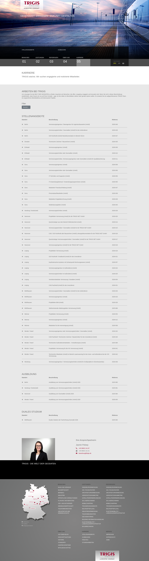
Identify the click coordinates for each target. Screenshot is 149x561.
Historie (61, 540)
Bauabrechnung (87, 526)
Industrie (61, 495)
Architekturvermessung (91, 492)
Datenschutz (110, 537)
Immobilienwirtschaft (65, 506)
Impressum (110, 534)
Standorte (62, 542)
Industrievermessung (90, 511)
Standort (25, 107)
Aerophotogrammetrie (90, 495)
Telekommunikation (65, 508)
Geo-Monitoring (87, 516)
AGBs (108, 540)
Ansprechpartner (64, 545)
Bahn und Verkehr (64, 487)
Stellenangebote (28, 50)
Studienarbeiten (88, 542)
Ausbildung (62, 50)
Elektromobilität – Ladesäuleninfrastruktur (91, 522)
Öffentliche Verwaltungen (67, 498)
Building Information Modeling (93, 519)
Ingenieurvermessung (90, 487)
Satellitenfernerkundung (91, 498)
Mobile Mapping (87, 503)
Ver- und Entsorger (65, 503)
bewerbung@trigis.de (83, 453)
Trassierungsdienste (89, 506)
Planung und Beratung (66, 500)
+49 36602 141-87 (83, 448)
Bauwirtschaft (63, 490)
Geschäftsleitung (64, 537)
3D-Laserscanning (88, 500)
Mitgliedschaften (64, 547)
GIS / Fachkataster (88, 490)
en (119, 63)
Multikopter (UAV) (88, 508)
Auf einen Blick (63, 534)
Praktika (85, 540)
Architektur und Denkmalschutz (64, 512)
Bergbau (61, 492)
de (115, 63)
